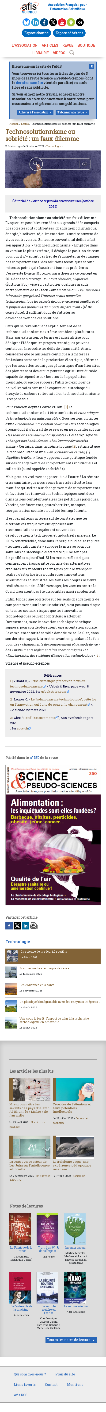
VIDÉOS (59, 52)
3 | (11, 718)
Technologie (53, 146)
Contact (51, 1384)
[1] (66, 407)
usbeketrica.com (53, 691)
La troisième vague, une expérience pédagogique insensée (72, 1165)
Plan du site (65, 1374)
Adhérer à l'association (33, 112)
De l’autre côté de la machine (21, 1307)
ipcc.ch (22, 728)
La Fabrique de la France (21, 1249)
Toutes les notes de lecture (69, 1339)
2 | (11, 699)
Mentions (75, 1384)
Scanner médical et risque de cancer (45, 968)
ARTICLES (50, 45)
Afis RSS (20, 1395)
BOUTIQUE (86, 45)
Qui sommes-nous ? (30, 1374)
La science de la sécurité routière (44, 951)
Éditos (25, 123)
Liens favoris (25, 1384)
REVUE (67, 45)
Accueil (14, 123)
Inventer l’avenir (76, 1247)
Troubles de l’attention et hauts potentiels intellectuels (72, 1108)
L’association (25, 45)
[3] (97, 655)
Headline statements (39, 718)
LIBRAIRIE (40, 52)
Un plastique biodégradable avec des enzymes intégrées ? (59, 1002)
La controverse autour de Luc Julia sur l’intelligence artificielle (29, 1165)
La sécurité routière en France (49, 1309)
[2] (74, 446)
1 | (11, 681)
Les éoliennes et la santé (36, 985)
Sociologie (79, 1176)
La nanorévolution (76, 1306)
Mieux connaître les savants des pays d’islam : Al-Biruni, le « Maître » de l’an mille (29, 1110)
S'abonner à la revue (70, 112)
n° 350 (34, 757)
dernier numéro (29, 82)
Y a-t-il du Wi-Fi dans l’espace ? (48, 1249)
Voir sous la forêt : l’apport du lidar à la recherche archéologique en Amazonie (54, 1020)
